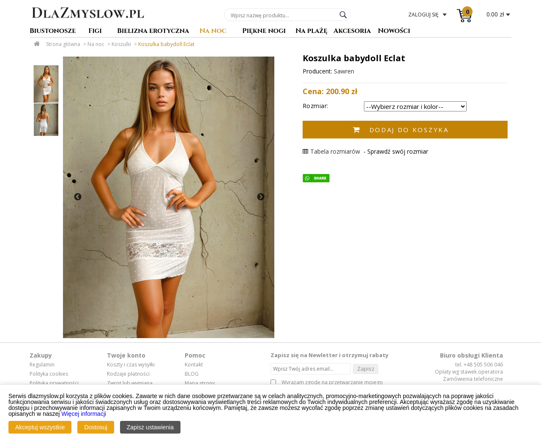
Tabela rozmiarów (331, 151)
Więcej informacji (83, 413)
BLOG (192, 374)
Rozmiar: (315, 106)
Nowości (394, 31)
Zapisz (365, 368)
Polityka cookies (49, 374)
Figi (95, 31)
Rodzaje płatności (128, 374)
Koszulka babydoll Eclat (166, 44)
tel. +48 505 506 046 (479, 364)
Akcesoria (352, 31)
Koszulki (121, 44)
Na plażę (311, 31)
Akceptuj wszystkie (40, 427)
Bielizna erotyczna (153, 31)
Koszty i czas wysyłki (131, 364)
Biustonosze (53, 31)
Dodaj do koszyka (409, 129)
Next (261, 197)
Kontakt (194, 364)
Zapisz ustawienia (150, 427)
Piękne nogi (264, 31)
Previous (78, 197)
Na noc (213, 31)
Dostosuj (95, 427)
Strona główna (63, 44)
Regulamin (42, 364)
